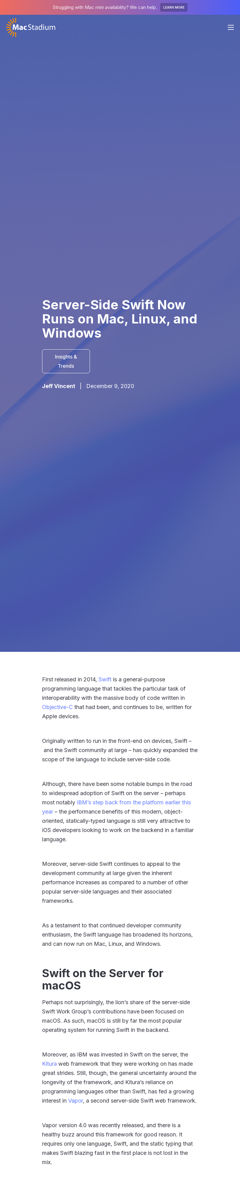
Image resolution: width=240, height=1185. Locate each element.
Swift (105, 679)
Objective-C (57, 707)
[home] (30, 27)
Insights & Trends (66, 361)
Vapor (75, 1100)
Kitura (49, 1063)
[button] (231, 27)
